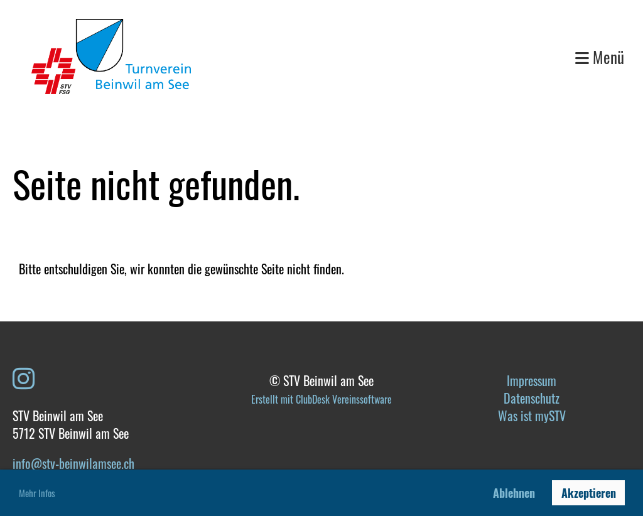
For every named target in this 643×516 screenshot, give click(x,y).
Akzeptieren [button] (588, 493)
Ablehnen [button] (514, 493)
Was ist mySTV (532, 415)
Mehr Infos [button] (37, 493)
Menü (599, 57)
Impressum (531, 380)
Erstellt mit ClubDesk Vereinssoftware (321, 399)
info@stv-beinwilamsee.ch (73, 463)
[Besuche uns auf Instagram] (24, 376)
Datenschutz (531, 398)
